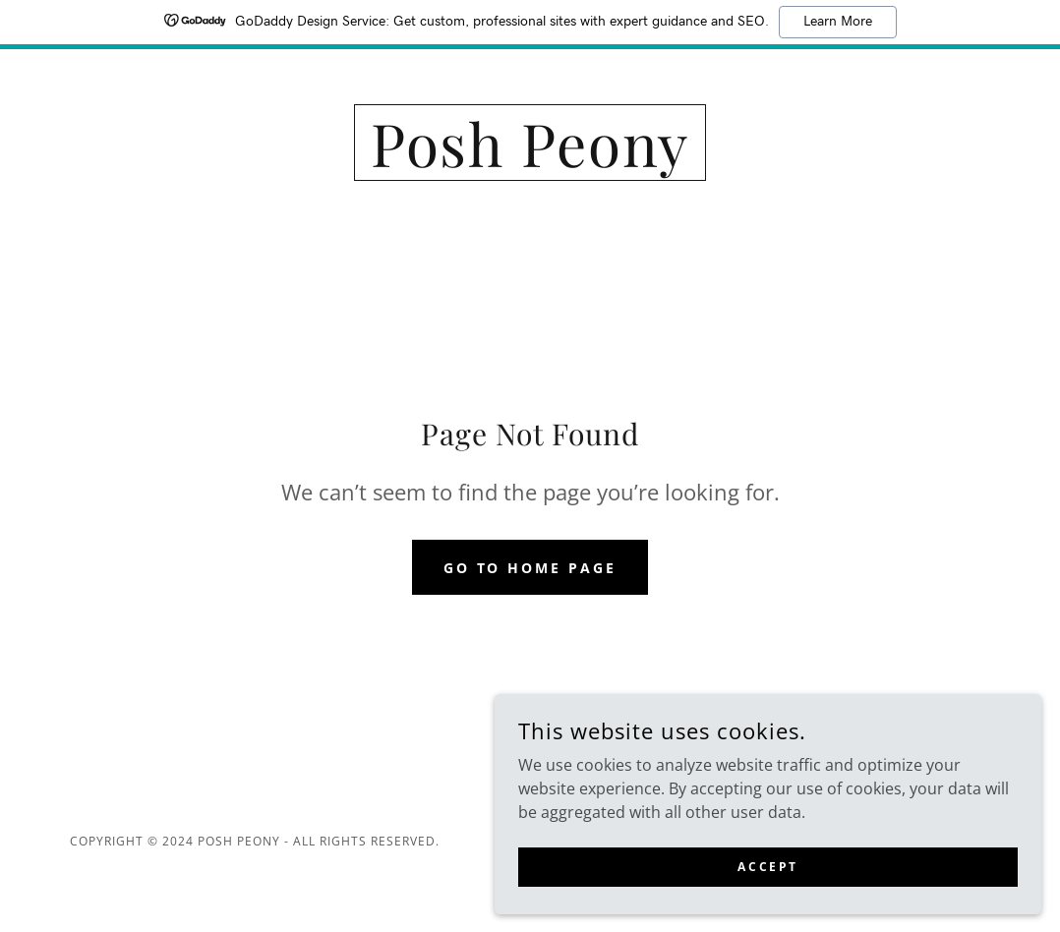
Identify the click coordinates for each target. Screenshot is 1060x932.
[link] (530, 161)
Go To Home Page (530, 567)
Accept (839, 861)
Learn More (837, 22)
